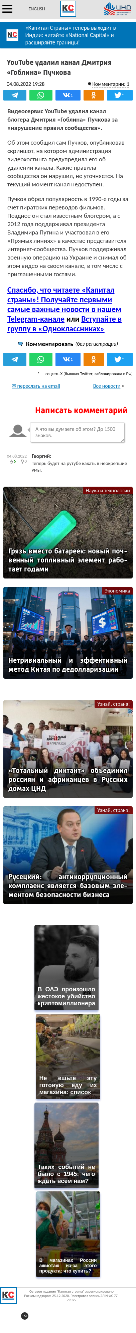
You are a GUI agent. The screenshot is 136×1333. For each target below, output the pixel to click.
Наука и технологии (108, 490)
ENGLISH (36, 9)
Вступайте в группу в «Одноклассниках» (64, 323)
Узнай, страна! (113, 704)
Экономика (117, 591)
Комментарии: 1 (110, 84)
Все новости (107, 386)
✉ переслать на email (36, 386)
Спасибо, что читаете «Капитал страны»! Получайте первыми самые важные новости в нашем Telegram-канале (64, 304)
